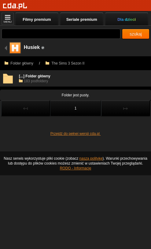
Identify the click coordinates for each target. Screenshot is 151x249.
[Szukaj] (61, 34)
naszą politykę (91, 158)
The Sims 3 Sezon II (65, 63)
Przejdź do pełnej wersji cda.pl (75, 134)
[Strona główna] (15, 6)
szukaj (136, 34)
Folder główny (19, 63)
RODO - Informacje (75, 168)
